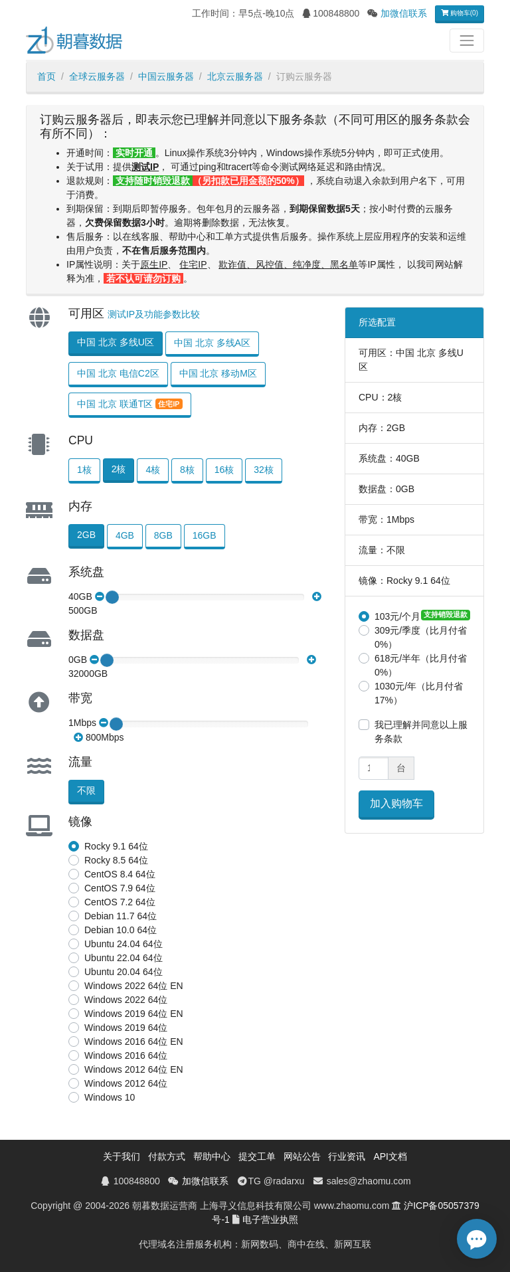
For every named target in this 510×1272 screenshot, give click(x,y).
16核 (224, 469)
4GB (125, 535)
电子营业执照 (270, 1219)
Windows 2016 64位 (125, 1055)
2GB (86, 534)
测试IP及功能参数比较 (154, 314)
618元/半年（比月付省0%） (421, 665)
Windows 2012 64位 (125, 1083)
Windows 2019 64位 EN (133, 1013)
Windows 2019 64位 (125, 1027)
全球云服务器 (97, 76)
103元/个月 (397, 616)
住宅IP (193, 264)
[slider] (112, 597)
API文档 (390, 1156)
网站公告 (302, 1156)
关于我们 (121, 1156)
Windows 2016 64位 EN (133, 1041)
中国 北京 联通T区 (130, 404)
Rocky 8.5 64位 (116, 860)
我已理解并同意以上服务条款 (421, 731)
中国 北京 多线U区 (115, 342)
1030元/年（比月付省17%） (419, 693)
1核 (84, 469)
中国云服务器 (166, 76)
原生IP (153, 264)
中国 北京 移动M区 (218, 373)
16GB (204, 535)
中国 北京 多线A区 (212, 342)
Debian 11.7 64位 (120, 916)
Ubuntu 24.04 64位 (123, 944)
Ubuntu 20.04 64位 (123, 971)
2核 (119, 469)
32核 (264, 469)
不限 (86, 790)
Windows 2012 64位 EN (133, 1069)
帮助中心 (211, 1156)
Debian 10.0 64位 (120, 930)
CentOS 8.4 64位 (119, 874)
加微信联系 (404, 13)
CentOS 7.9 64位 (119, 888)
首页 (46, 76)
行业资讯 (346, 1156)
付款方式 (166, 1156)
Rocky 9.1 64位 (116, 846)
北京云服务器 (235, 76)
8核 (187, 469)
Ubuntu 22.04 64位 (123, 958)
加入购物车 (396, 803)
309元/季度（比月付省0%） (421, 637)
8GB (163, 535)
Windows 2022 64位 (125, 999)
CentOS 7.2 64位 (119, 902)
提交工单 (257, 1156)
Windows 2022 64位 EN (133, 985)
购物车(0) (459, 13)
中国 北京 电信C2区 (118, 373)
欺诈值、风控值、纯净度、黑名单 (288, 264)
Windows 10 (109, 1097)
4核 (152, 469)
